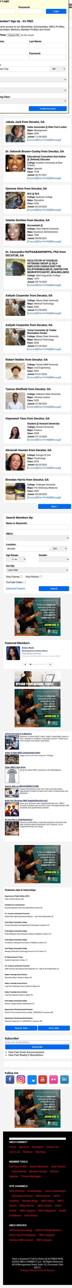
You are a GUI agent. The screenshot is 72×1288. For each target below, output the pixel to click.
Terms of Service (45, 1270)
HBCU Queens (44, 1240)
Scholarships (35, 1191)
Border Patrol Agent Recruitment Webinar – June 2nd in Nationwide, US (29, 916)
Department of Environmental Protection (19, 1009)
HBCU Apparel (27, 1210)
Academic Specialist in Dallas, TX (16, 960)
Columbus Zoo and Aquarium (15, 905)
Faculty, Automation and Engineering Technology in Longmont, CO (27, 925)
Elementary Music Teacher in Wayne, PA (18, 977)
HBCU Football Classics (48, 1230)
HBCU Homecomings (20, 1230)
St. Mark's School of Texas (14, 957)
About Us (24, 1147)
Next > (54, 506)
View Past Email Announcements (26, 1052)
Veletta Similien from (28, 220)
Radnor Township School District (16, 974)
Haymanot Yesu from (27, 418)
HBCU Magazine (47, 1210)
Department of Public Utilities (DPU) (17, 896)
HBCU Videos (44, 1205)
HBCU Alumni (43, 1196)
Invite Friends (19, 1171)
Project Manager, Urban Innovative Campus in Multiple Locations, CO (28, 934)
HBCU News (47, 1200)
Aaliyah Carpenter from (29, 295)
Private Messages (31, 1176)
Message (55, 140)
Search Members (39, 1166)
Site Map (40, 1151)
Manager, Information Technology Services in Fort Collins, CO (25, 951)
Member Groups (38, 1171)
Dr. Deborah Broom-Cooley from (35, 151)
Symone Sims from (26, 188)
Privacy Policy (28, 1270)
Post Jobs (54, 1028)
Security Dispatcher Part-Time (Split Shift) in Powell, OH (23, 908)
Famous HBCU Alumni (21, 1240)
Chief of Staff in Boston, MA (14, 899)
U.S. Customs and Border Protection (17, 913)
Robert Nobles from (27, 359)
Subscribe (37, 1047)
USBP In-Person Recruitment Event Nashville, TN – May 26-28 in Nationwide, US (32, 969)
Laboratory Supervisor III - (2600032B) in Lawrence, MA (23, 1021)
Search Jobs (21, 1028)
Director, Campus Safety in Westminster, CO (19, 1004)
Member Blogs (30, 1200)
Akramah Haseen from (28, 450)
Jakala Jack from (25, 122)
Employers (37, 1147)
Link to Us (14, 1151)
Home (12, 1147)
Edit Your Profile (18, 1166)
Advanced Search (15, 588)
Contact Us (52, 1147)
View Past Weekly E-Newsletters (25, 1055)
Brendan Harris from (27, 479)
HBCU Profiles (17, 1191)
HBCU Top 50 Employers (22, 1235)
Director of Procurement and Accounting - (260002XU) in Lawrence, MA (29, 1012)
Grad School (31, 1215)
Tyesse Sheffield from (28, 389)
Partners (27, 1151)
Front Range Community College (16, 922)
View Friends (58, 1166)
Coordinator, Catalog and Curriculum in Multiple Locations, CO (26, 943)
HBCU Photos (26, 1205)
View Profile (43, 140)
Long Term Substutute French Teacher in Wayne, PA (22, 986)
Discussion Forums (22, 1196)
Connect (32, 140)
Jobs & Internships (55, 1191)
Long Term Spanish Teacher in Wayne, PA (19, 995)
